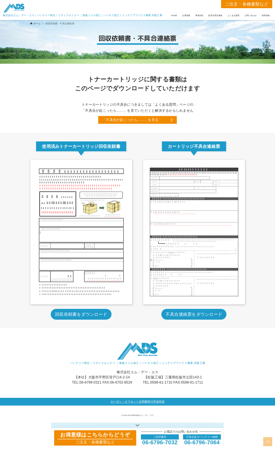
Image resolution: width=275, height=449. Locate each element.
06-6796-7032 (160, 442)
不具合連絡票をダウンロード (194, 314)
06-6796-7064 (202, 442)
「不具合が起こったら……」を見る (130, 120)
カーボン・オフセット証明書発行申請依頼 (137, 401)
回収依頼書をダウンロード (81, 314)
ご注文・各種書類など (247, 4)
